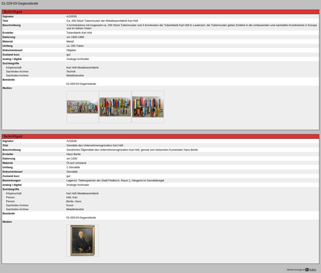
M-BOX (312, 270)
